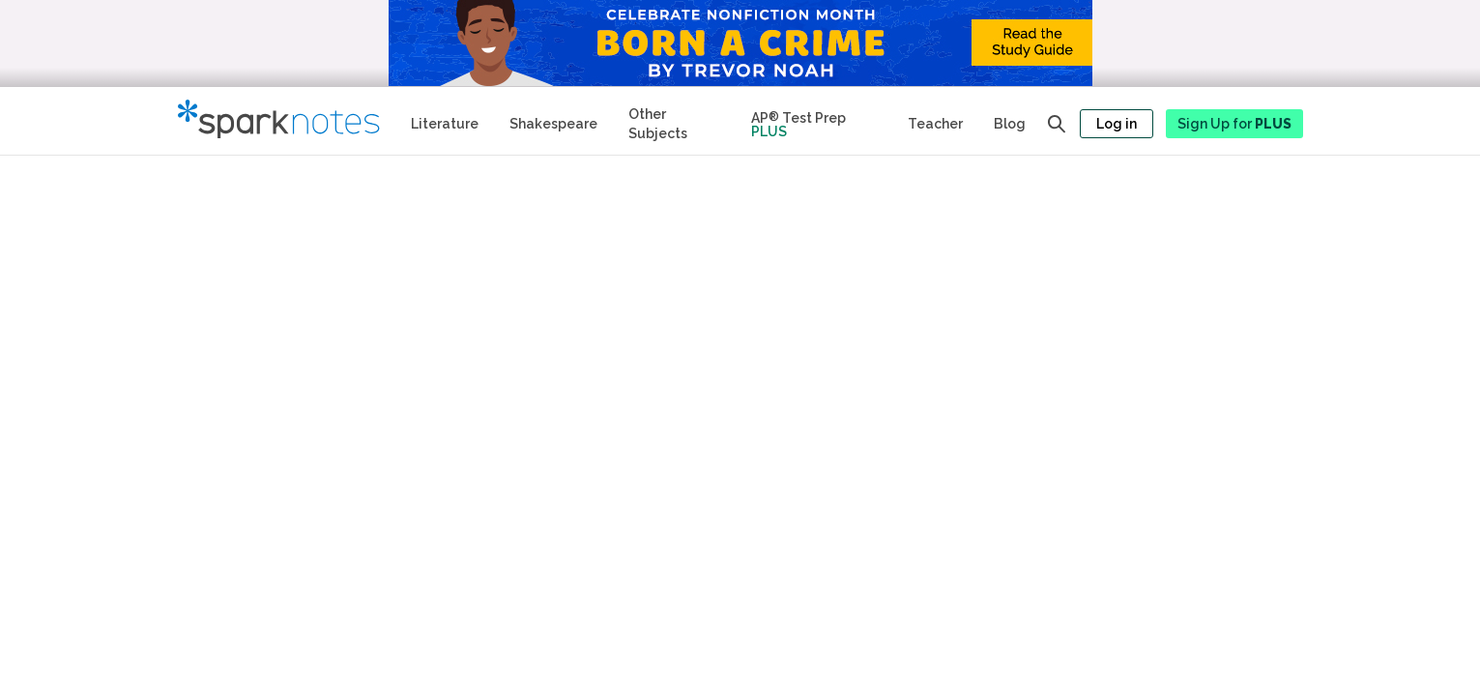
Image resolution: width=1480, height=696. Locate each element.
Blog (1010, 123)
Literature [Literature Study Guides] (445, 123)
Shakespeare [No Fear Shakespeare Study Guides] (553, 123)
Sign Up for (1234, 123)
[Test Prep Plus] (814, 121)
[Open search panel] (1056, 123)
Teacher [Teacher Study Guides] (935, 123)
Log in (1116, 123)
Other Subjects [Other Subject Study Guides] (657, 123)
